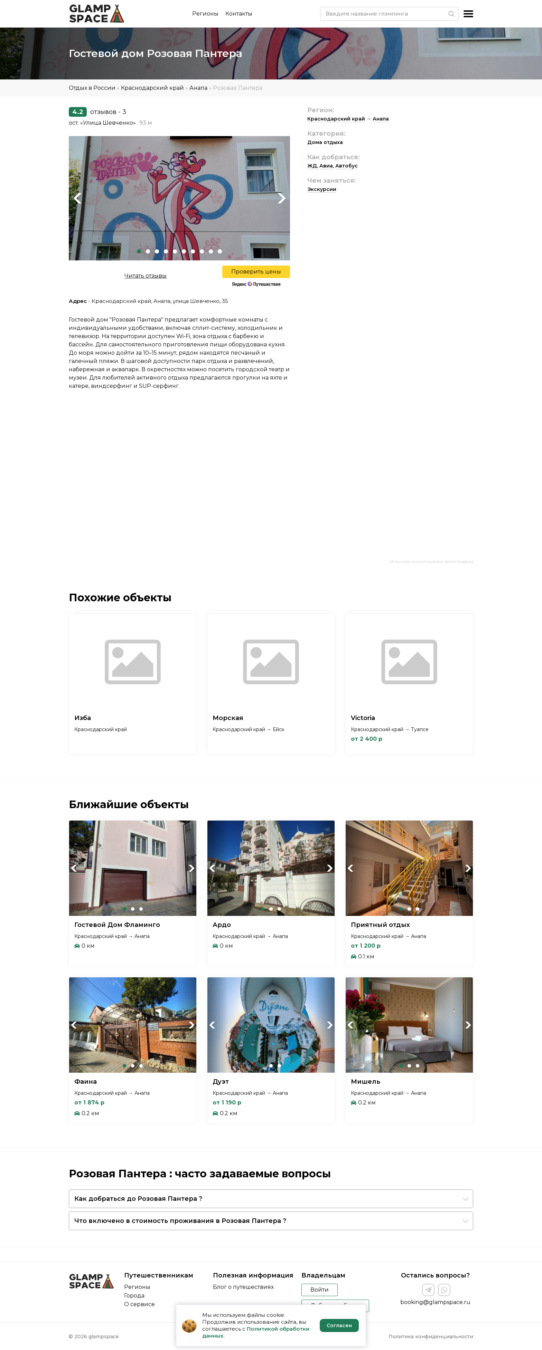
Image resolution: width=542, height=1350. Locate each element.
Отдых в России (92, 88)
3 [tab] (157, 251)
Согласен (339, 1325)
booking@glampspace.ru (435, 1302)
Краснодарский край (152, 88)
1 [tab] (139, 251)
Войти (319, 1289)
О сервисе (139, 1304)
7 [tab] (193, 251)
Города (134, 1295)
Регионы (205, 13)
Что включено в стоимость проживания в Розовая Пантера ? (180, 1221)
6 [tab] (184, 251)
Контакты (238, 13)
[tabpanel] (179, 198)
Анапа (198, 88)
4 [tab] (166, 251)
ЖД (312, 166)
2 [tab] (148, 251)
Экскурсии (321, 189)
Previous (77, 198)
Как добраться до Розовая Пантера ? (138, 1199)
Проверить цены (256, 271)
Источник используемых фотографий (431, 561)
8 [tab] (202, 251)
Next (281, 198)
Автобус (346, 166)
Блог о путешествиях (243, 1287)
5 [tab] (175, 251)
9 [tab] (211, 251)
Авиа (326, 166)
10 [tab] (220, 251)
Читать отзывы (145, 275)
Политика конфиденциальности (431, 1336)
